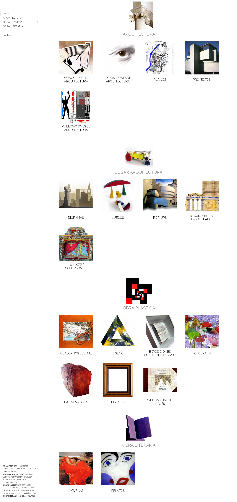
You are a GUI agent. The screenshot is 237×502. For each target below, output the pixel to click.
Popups (14, 477)
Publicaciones (21, 469)
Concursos (8, 469)
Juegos (6, 477)
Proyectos (23, 466)
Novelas (22, 496)
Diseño (32, 493)
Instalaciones (9, 493)
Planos (32, 469)
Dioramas (29, 474)
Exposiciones (10, 472)
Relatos (31, 496)
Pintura (30, 491)
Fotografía (23, 493)
